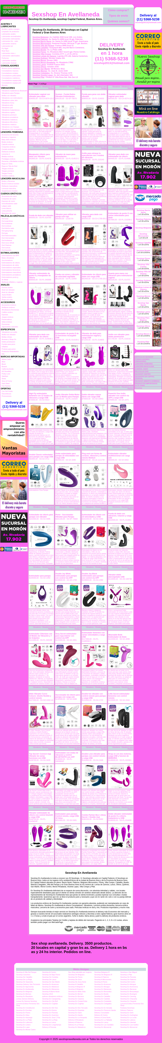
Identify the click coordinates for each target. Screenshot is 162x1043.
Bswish (4, 366)
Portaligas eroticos (8, 159)
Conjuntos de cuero (9, 199)
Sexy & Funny (7, 381)
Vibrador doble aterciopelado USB (116, 576)
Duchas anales (7, 287)
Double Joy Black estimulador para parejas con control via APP (92, 576)
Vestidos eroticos (8, 176)
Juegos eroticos (7, 317)
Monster (5, 85)
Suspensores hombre (10, 191)
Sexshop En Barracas (128, 989)
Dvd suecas (6, 248)
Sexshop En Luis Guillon (129, 1025)
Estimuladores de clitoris (11, 263)
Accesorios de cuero (9, 196)
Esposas (5, 315)
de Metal (5, 280)
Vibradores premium (9, 115)
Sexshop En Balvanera (50, 989)
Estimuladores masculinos (11, 272)
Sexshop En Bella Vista (77, 991)
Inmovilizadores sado (9, 203)
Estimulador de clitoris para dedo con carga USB (94, 275)
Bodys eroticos (7, 142)
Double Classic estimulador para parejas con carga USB (41, 456)
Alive (3, 362)
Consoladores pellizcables (11, 76)
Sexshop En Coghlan (50, 1004)
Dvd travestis (6, 250)
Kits (3, 354)
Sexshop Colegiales (41, 73)
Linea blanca (6, 208)
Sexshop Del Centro (127, 982)
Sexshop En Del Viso (50, 1008)
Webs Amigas (81, 969)
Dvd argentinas (7, 221)
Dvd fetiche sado (8, 228)
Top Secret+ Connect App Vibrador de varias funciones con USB (40, 756)
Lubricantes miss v (8, 53)
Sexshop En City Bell (50, 1001)
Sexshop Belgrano (40, 37)
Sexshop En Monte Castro (26, 1029)
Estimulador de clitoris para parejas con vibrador (41, 516)
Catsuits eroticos (8, 144)
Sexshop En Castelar (102, 999)
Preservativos (7, 319)
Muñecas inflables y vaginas (12, 282)
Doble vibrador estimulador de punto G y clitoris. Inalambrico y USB (120, 816)
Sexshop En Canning (128, 996)
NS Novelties (6, 371)
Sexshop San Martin (41, 69)
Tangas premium (8, 171)
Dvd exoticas (6, 226)
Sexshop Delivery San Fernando (28, 984)
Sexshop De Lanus (49, 979)
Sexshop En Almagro (102, 987)
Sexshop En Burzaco (76, 996)
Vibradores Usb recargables (12, 129)
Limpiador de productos (10, 31)
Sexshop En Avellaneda (65, 14)
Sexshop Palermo (40, 39)
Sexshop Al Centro (49, 972)
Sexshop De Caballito (24, 977)
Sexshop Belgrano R (102, 972)
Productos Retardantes (10, 351)
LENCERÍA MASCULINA (144, 366)
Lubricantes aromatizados (11, 36)
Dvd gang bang (7, 231)
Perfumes (5, 58)
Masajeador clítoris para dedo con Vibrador (39, 155)
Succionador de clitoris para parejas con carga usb (67, 696)
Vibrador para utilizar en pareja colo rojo (65, 215)
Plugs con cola (7, 299)
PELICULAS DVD (142, 371)
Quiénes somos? (118, 21)
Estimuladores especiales (11, 267)
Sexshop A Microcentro (102, 979)
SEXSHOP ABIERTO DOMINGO (147, 381)
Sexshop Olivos (39, 67)
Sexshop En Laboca (127, 1020)
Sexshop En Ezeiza (49, 1010)
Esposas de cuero (8, 201)
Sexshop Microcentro (41, 43)
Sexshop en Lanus (49, 1022)
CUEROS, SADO (141, 369)
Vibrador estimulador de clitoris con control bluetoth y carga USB (41, 815)
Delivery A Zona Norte (102, 1017)
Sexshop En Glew (22, 1015)
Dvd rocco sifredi (8, 243)
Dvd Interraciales (8, 238)
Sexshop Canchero (23, 975)
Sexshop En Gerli (126, 1013)
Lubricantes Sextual (9, 63)
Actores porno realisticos (11, 68)
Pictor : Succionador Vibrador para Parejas (64, 516)
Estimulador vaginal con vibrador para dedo (39, 95)
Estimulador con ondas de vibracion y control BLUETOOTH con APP (66, 755)
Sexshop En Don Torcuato (78, 1008)
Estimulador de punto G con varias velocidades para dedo (120, 215)
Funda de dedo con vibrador (41, 215)
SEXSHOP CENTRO (143, 374)
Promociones (6, 396)
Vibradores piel (7, 107)
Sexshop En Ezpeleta (76, 1010)
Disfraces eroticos (8, 152)
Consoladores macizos (10, 71)
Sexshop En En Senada (103, 1008)
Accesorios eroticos (9, 305)
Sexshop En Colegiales (103, 1004)
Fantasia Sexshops (127, 1008)
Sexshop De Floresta (128, 977)
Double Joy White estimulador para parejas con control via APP (66, 576)
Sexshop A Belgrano (75, 989)
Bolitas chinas (7, 337)
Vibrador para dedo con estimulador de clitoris (118, 155)
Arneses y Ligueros (9, 137)
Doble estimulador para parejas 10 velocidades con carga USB (67, 456)
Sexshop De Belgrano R (103, 975)
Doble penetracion (8, 342)
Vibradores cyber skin (10, 100)
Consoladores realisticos (11, 78)
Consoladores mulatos (10, 73)
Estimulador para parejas (40, 576)
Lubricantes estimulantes (11, 39)
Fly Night (5, 48)
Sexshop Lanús (39, 65)
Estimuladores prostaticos (11, 275)
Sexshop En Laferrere (24, 1022)
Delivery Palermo (126, 1010)
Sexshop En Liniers (23, 1025)
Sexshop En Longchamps (51, 1025)
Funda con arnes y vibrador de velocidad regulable (67, 275)
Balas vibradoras (8, 258)
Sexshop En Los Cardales (103, 1025)
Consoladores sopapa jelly (11, 80)
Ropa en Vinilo (7, 164)
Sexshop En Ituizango (24, 1017)
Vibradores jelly (7, 105)
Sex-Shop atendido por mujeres (80, 972)
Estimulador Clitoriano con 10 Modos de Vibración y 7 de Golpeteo (40, 636)
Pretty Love (6, 374)
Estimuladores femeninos (11, 270)
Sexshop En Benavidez (103, 991)
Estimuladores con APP (10, 255)
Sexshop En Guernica (50, 1015)
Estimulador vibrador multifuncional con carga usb (119, 456)
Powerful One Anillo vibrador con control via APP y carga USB (118, 395)
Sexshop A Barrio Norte (50, 991)
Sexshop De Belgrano (76, 975)
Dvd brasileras (7, 223)
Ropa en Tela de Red (9, 166)
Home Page (32, 84)
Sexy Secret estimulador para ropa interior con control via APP (65, 636)
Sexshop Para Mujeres (143, 319)
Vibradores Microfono (9, 122)
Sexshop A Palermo (101, 977)
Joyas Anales (6, 295)
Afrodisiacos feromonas (10, 310)
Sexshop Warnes (39, 71)
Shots (4, 379)
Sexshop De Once (75, 979)
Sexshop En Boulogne (128, 994)
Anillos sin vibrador (9, 334)
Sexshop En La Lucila (128, 1017)
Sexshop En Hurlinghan (129, 1015)
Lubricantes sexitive (9, 60)
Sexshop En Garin (75, 1013)
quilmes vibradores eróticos (52, 996)
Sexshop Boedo (39, 50)
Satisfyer (5, 376)
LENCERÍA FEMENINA (144, 364)
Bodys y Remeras (8, 181)
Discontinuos (6, 394)
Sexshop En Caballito (102, 996)
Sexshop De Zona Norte (77, 982)
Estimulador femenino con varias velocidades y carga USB (93, 635)
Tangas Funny (7, 173)
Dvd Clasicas (6, 245)
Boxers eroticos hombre (10, 184)
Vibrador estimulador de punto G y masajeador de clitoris (40, 275)
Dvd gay (5, 233)
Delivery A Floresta (49, 1027)
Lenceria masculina (9, 188)
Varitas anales (7, 297)
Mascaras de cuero (9, 213)
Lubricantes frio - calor (10, 41)
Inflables (5, 347)
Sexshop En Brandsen (24, 996)
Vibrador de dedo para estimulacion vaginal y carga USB (91, 335)
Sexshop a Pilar (126, 975)
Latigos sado (6, 206)
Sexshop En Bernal (75, 994)
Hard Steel (6, 383)
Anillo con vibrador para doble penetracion (118, 335)
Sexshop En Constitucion (25, 1008)
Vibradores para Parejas (10, 93)
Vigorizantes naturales (10, 327)
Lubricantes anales (9, 34)
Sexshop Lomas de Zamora (44, 56)
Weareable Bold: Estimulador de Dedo (117, 636)
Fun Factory (6, 386)
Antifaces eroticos (8, 307)
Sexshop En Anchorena (129, 987)
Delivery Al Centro (101, 1015)
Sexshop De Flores (75, 977)
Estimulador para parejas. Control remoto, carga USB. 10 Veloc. (67, 816)
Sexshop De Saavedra (24, 982)
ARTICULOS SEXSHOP (144, 357)
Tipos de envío (118, 15)
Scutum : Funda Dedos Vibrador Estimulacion (65, 95)
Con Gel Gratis (7, 391)
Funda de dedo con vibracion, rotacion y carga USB (119, 516)
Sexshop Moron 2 (143, 334)
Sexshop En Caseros (76, 999)
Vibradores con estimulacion (12, 98)
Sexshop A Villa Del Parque (26, 972)
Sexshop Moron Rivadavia (43, 62)
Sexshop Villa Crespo (41, 54)
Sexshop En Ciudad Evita (77, 1001)
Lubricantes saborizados (11, 56)
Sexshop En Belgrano (24, 991)
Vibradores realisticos (10, 120)
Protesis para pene (9, 349)
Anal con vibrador (8, 290)
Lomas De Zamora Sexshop (26, 1001)
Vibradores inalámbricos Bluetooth (14, 91)
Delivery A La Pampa (76, 1025)
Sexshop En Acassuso (50, 984)
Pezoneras (6, 324)
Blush (4, 364)
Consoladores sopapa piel (11, 83)
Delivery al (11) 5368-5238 (14, 404)
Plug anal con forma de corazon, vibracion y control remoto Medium (94, 456)
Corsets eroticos (8, 149)
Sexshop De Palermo (128, 979)
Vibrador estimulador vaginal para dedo (117, 95)
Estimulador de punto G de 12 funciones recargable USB (67, 335)
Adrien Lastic (6, 359)
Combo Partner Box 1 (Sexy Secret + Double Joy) (94, 816)
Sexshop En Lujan (23, 1027)
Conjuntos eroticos (8, 147)
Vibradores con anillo (9, 332)
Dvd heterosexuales (9, 235)
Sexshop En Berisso (23, 994)
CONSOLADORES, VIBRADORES (142, 360)
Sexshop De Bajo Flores (51, 975)
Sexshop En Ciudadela (102, 1001)
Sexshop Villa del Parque (43, 46)
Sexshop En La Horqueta (77, 1017)
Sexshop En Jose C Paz (51, 1017)
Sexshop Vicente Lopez (42, 75)
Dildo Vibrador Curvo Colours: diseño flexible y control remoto (40, 696)
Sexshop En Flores (23, 1013)
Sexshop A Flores (100, 982)
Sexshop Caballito (40, 48)
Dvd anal (5, 219)
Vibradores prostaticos (10, 117)
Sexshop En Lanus (101, 1022)
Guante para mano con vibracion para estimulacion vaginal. (120, 275)
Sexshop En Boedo (101, 994)
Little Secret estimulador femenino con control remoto (119, 696)
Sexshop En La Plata (24, 1020)
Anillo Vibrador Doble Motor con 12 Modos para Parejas (67, 396)
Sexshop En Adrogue (128, 984)
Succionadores (7, 260)
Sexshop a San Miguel (128, 972)
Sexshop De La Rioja (24, 979)
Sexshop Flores (39, 52)
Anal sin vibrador (8, 292)
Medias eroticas (7, 156)
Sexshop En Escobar (24, 1010)
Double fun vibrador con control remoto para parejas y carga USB (94, 696)
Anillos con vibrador (9, 95)
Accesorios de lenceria (10, 135)
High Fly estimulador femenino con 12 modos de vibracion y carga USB (40, 395)
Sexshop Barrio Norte (41, 41)
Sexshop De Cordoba (50, 977)
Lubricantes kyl (7, 46)
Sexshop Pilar (38, 77)
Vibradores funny (8, 103)
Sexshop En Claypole (128, 1001)
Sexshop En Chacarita (128, 999)
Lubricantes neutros (9, 44)
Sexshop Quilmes (40, 58)
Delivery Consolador (101, 1013)
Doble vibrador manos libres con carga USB (91, 396)
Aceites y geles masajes (10, 29)
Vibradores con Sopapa (10, 127)
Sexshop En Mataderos (77, 1027)
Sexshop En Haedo (75, 1015)
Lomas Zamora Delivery (25, 999)
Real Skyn (5, 51)
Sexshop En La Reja (49, 1020)
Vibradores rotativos (9, 124)
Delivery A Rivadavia (75, 1020)
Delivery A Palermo (75, 1022)
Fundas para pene (8, 344)
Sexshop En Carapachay (51, 999)
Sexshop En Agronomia (25, 987)
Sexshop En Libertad (128, 1022)
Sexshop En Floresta (50, 1013)
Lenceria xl (6, 154)
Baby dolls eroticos (9, 139)
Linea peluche (7, 211)
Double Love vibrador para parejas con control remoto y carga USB (93, 756)
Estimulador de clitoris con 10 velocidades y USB (93, 516)
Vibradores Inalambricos (10, 110)
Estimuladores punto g (10, 277)
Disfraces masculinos (9, 186)
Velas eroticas (7, 322)
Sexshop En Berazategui (129, 991)
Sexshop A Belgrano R (76, 987)
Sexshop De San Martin (51, 982)
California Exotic (8, 369)
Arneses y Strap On (9, 339)
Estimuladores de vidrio (10, 265)
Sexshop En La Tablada (103, 1020)
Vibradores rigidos (8, 112)
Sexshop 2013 (47, 994)
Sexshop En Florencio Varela (105, 1010)
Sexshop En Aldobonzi (50, 987)
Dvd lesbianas (7, 240)
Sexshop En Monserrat (102, 1027)
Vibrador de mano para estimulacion (65, 155)
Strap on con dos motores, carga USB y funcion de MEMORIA (119, 756)
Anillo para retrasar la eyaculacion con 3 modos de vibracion (93, 155)
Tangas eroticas (7, 168)
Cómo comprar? (118, 10)
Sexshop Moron (39, 60)
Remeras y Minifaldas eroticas (13, 161)
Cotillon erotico (7, 312)
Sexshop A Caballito (75, 984)
